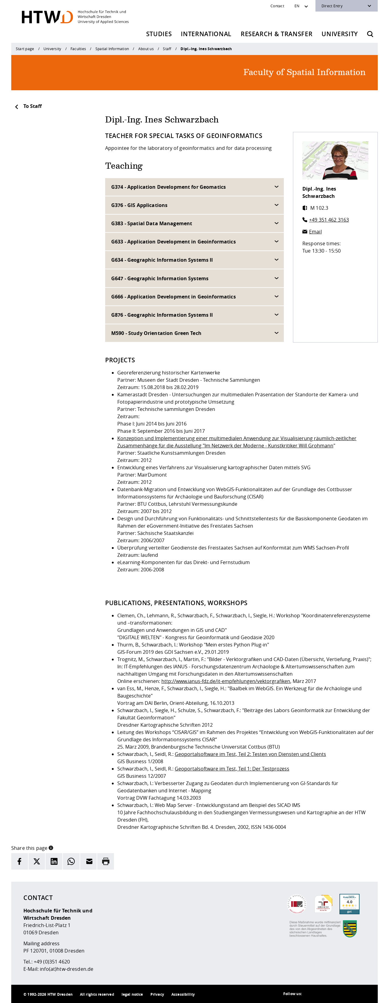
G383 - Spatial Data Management (151, 223)
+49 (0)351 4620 (52, 961)
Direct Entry (332, 5)
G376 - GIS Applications (139, 205)
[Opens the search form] (370, 34)
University (340, 34)
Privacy (157, 994)
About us (146, 48)
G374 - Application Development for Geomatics (168, 187)
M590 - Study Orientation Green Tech (156, 333)
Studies (159, 34)
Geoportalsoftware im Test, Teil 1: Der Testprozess (232, 768)
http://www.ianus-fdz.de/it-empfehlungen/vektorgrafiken (225, 681)
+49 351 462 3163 (329, 219)
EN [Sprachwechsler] (296, 5)
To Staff (28, 106)
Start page (25, 48)
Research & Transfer (277, 34)
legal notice (132, 994)
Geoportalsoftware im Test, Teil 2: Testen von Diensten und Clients (250, 754)
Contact (277, 5)
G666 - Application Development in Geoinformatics (173, 296)
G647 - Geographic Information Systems (159, 278)
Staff (167, 48)
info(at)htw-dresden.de (66, 969)
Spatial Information (112, 48)
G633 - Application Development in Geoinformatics (173, 241)
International (206, 34)
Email (315, 231)
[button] (51, 847)
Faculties (78, 48)
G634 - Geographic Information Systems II (162, 260)
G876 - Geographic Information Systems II (162, 315)
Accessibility (183, 994)
